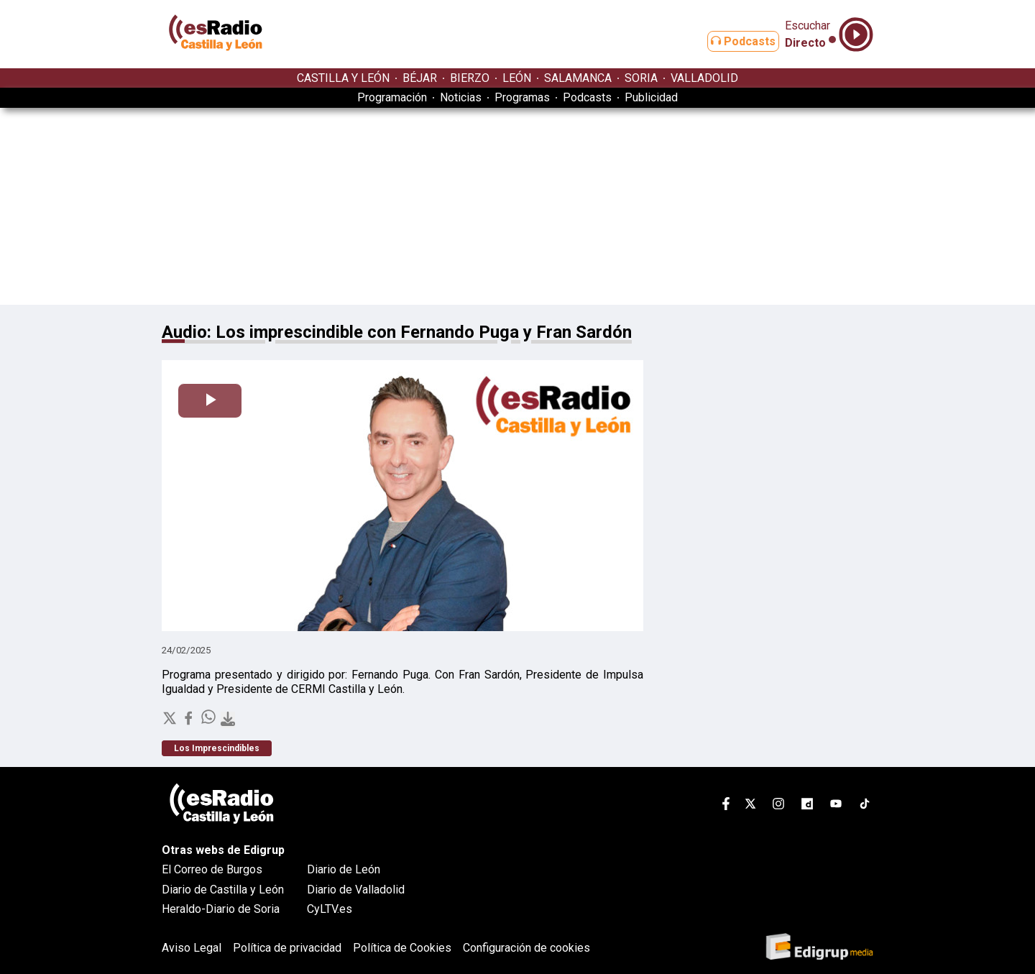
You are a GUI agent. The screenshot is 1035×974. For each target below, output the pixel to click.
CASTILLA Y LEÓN (343, 78)
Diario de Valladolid (356, 889)
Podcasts (731, 41)
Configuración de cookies (526, 948)
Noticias (461, 97)
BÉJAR (419, 78)
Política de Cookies (402, 948)
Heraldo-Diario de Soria (221, 909)
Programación (392, 97)
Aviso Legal (191, 948)
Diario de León (343, 869)
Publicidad (651, 97)
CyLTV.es (329, 909)
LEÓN (516, 78)
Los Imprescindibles (216, 748)
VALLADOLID (704, 78)
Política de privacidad (287, 948)
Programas (522, 97)
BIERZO (469, 78)
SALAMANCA (578, 78)
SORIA (641, 78)
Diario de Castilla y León (223, 889)
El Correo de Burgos (212, 869)
